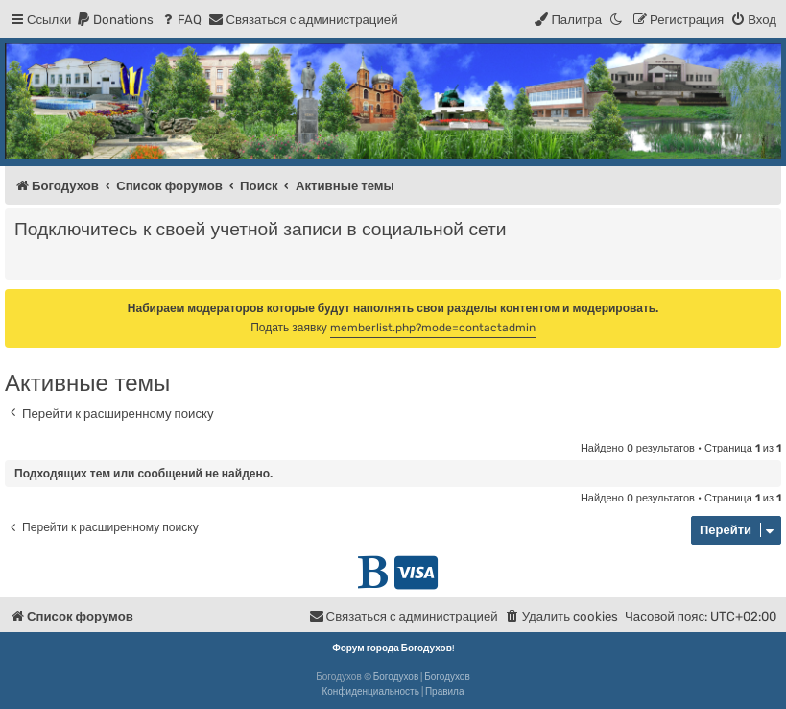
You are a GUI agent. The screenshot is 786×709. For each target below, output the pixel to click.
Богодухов (396, 677)
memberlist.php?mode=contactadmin (433, 327)
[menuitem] (115, 20)
